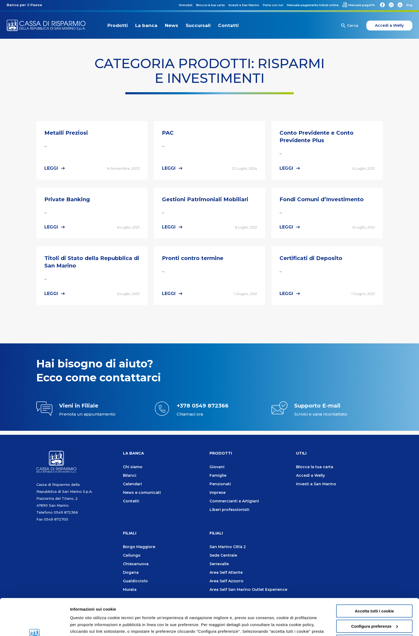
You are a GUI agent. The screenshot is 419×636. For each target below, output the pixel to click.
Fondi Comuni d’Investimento (322, 199)
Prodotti (117, 25)
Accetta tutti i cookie (374, 576)
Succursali (198, 25)
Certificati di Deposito (311, 258)
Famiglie (218, 475)
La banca (146, 25)
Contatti (228, 25)
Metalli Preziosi (66, 133)
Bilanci (129, 475)
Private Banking (67, 199)
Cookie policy (221, 610)
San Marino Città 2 (228, 546)
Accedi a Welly (389, 25)
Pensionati (220, 484)
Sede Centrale (223, 555)
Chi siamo (132, 466)
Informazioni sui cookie (92, 625)
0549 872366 (66, 512)
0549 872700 (56, 519)
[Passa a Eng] (409, 5)
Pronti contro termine (192, 258)
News (171, 25)
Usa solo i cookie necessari (374, 606)
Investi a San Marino (316, 484)
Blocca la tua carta (314, 466)
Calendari (132, 484)
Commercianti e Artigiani (234, 501)
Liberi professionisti (229, 509)
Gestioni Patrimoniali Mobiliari (205, 199)
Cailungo (132, 555)
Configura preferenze (374, 592)
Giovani (217, 466)
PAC (168, 133)
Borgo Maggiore (139, 546)
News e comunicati (142, 492)
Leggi (51, 168)
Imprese (218, 492)
